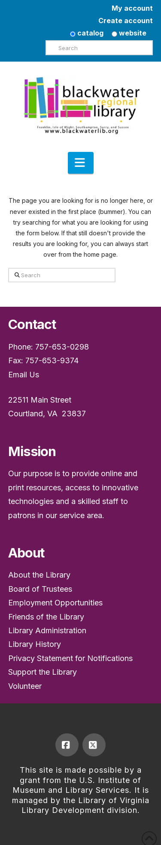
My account (132, 8)
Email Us (23, 374)
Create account (125, 20)
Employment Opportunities (55, 602)
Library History (34, 644)
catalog (86, 33)
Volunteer (25, 686)
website (129, 33)
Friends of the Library (46, 616)
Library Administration (47, 630)
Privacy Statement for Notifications (70, 658)
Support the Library (42, 671)
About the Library (39, 574)
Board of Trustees (40, 588)
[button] (81, 163)
